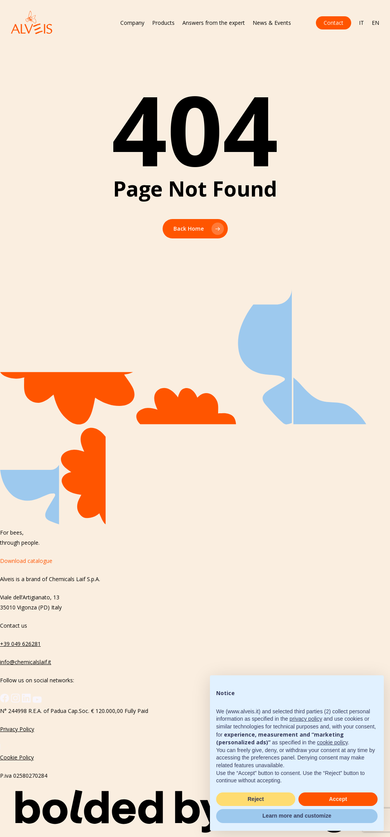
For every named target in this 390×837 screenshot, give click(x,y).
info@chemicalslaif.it (25, 662)
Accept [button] (338, 799)
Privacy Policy (17, 729)
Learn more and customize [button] (296, 816)
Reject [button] (256, 799)
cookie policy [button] (332, 742)
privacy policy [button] (305, 719)
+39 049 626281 (20, 643)
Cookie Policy (17, 757)
